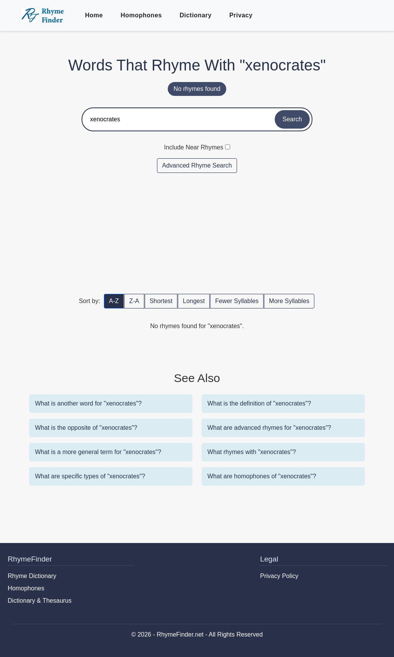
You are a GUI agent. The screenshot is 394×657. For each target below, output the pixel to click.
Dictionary (196, 15)
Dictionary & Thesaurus (40, 600)
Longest (194, 301)
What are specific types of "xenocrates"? (90, 476)
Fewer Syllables (237, 301)
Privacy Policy (279, 576)
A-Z (114, 301)
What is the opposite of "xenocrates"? (86, 427)
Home (94, 15)
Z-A (134, 301)
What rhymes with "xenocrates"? (251, 452)
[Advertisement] (197, 233)
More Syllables (289, 301)
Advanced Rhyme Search (197, 165)
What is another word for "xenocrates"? (88, 403)
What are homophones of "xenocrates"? (261, 476)
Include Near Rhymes (193, 147)
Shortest (161, 301)
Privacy (240, 15)
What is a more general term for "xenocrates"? (98, 452)
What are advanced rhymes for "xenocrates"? (269, 427)
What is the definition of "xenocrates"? (259, 403)
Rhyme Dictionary (32, 576)
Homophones (141, 15)
